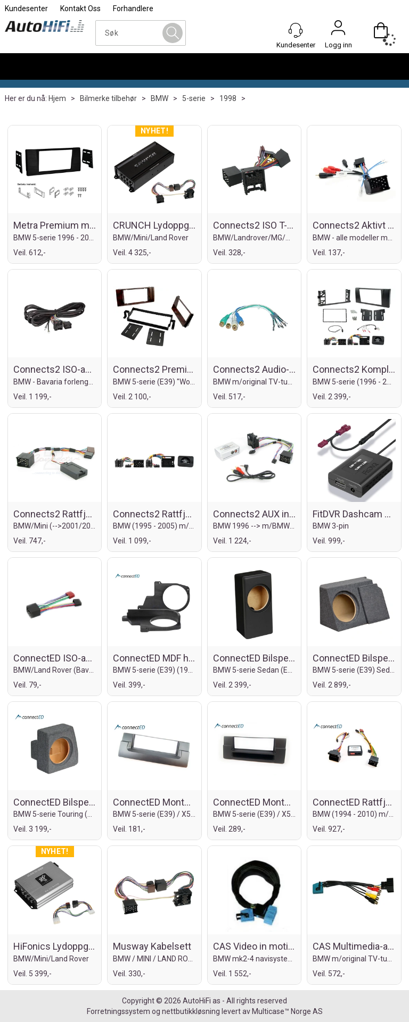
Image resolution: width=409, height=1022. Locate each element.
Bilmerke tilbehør (108, 98)
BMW (159, 98)
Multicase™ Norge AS (287, 1011)
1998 (227, 98)
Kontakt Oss (80, 8)
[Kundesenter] (295, 30)
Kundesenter (26, 8)
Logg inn (338, 30)
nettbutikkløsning (191, 1011)
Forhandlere (133, 8)
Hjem (57, 98)
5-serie (194, 98)
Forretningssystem (118, 1011)
